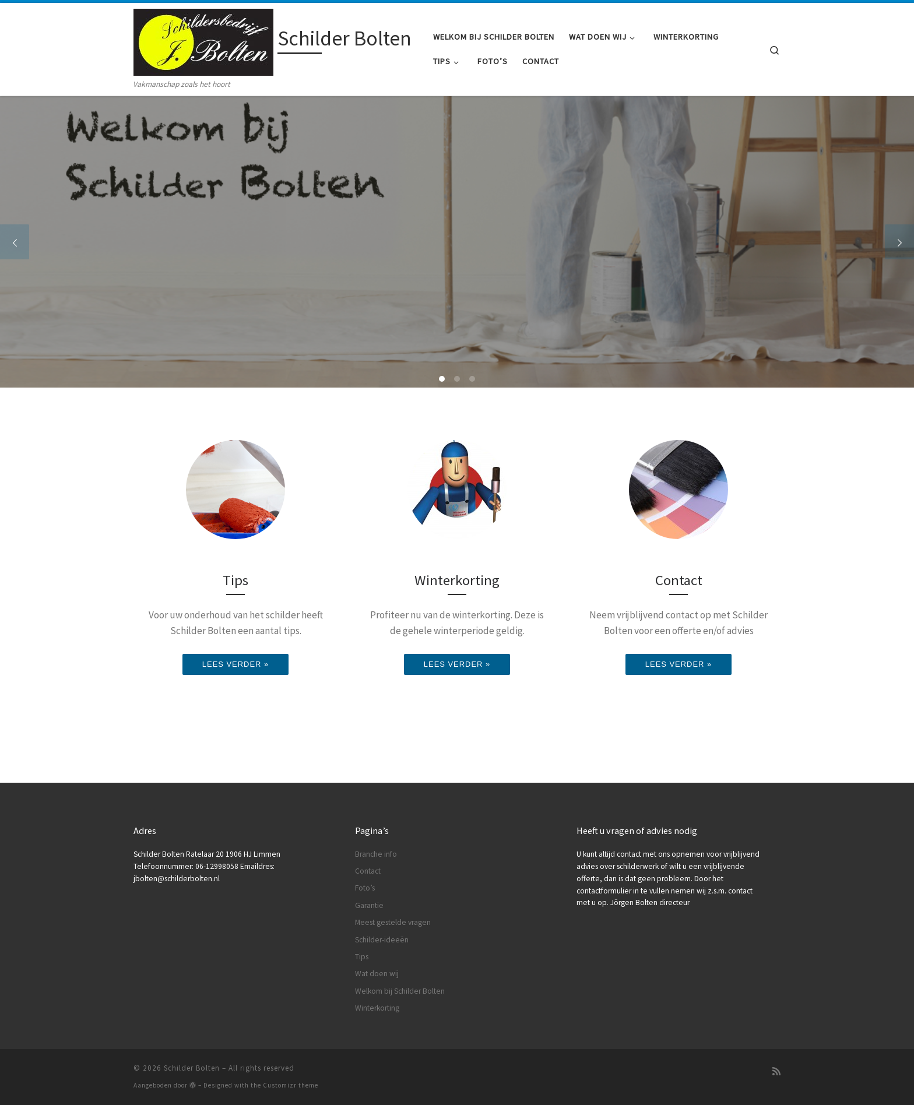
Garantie (369, 905)
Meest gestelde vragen (393, 922)
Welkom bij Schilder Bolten (400, 991)
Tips (361, 957)
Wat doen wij (377, 974)
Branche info (376, 854)
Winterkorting (377, 1008)
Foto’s (365, 888)
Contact (368, 871)
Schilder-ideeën (382, 940)
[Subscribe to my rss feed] (776, 1071)
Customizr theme (290, 1085)
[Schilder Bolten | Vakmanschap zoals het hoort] (203, 40)
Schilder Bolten (192, 1068)
